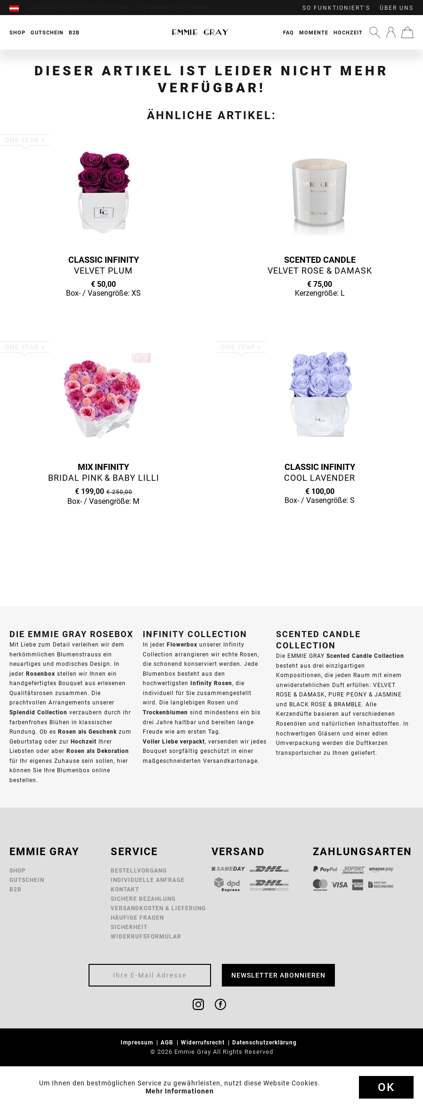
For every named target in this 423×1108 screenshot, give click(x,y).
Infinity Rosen (211, 683)
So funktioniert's (336, 8)
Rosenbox (40, 673)
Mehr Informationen (180, 1091)
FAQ (288, 32)
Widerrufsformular (146, 936)
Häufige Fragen (137, 917)
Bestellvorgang (139, 870)
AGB (168, 1042)
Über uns (397, 8)
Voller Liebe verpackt (174, 741)
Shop (17, 870)
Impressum (138, 1042)
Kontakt (125, 889)
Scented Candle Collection (365, 655)
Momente (313, 32)
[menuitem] (18, 8)
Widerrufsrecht (204, 1042)
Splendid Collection (38, 712)
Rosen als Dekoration (97, 750)
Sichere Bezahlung (143, 898)
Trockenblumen (165, 712)
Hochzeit (348, 32)
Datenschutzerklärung (265, 1042)
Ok (386, 1087)
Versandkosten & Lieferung (158, 908)
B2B (15, 889)
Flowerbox (182, 644)
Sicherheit (129, 926)
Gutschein (26, 879)
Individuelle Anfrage (148, 879)
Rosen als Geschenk (87, 731)
